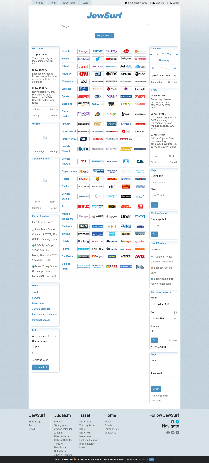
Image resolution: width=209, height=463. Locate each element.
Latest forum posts (42, 222)
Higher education (88, 440)
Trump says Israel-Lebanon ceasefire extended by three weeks (161, 103)
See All (54, 115)
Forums (39, 2)
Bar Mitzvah (60, 447)
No (36, 353)
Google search (104, 35)
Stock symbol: (158, 219)
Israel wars (85, 436)
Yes (37, 346)
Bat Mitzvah (60, 451)
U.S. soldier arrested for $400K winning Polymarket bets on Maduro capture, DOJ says (164, 123)
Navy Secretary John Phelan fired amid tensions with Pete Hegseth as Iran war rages (43, 97)
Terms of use (111, 428)
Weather (36, 123)
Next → (54, 109)
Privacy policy (156, 461)
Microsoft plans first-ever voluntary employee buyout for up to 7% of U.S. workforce (164, 142)
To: (152, 312)
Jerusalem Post (41, 158)
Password (156, 373)
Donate (108, 425)
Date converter (62, 436)
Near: (154, 189)
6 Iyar (164, 68)
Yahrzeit (58, 443)
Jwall (53, 2)
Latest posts (158, 249)
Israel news (69, 2)
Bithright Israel (87, 443)
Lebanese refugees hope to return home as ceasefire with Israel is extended (45, 77)
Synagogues (61, 425)
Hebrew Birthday (63, 440)
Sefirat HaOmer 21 (164, 75)
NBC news (38, 48)
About (107, 421)
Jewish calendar (63, 428)
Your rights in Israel (86, 427)
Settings (36, 115)
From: (154, 297)
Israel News (85, 421)
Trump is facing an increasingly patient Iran (43, 61)
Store (85, 2)
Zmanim (58, 432)
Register (155, 395)
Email (154, 360)
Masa (82, 447)
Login (154, 354)
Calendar (156, 48)
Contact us (110, 432)
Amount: (155, 326)
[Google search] (104, 26)
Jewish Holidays (63, 454)
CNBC (154, 89)
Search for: (157, 175)
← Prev (36, 109)
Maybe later (41, 359)
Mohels (58, 421)
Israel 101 (84, 432)
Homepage (35, 421)
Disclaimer (173, 340)
